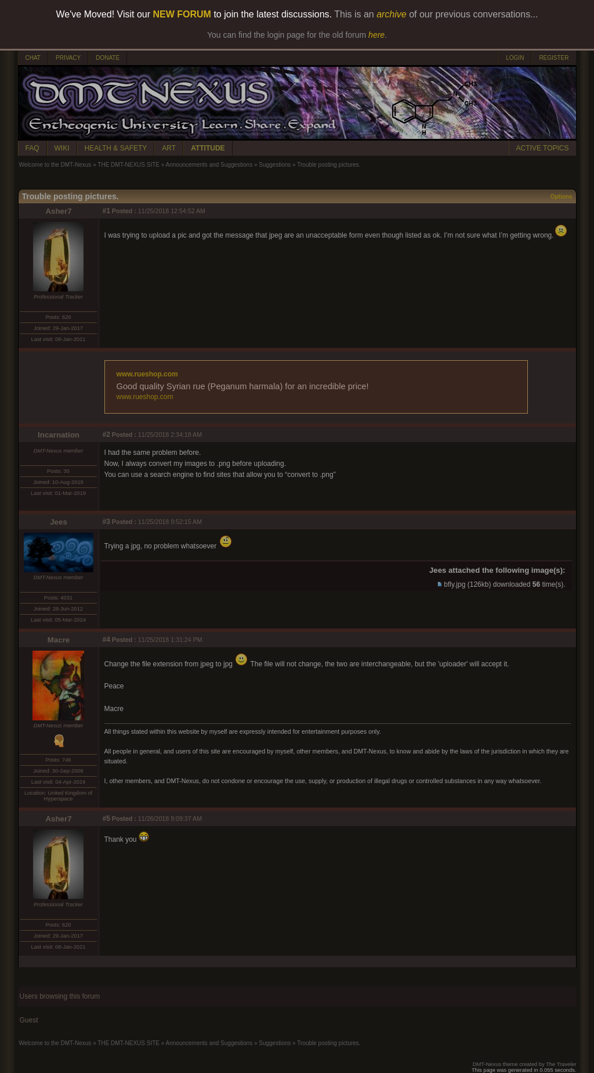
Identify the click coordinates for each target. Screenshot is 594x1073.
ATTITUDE (207, 148)
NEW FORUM (182, 14)
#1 (106, 211)
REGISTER (553, 58)
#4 (106, 640)
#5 (106, 818)
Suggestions (275, 165)
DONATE (107, 58)
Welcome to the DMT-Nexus (55, 165)
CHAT (33, 58)
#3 (106, 522)
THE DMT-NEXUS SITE (128, 165)
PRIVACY (68, 58)
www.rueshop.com (147, 374)
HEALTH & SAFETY (116, 148)
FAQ (32, 148)
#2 (106, 434)
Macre (59, 640)
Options (561, 196)
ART (169, 148)
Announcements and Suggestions (209, 165)
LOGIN (515, 58)
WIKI (62, 148)
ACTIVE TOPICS (542, 148)
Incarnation (58, 434)
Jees (58, 522)
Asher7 (58, 211)
